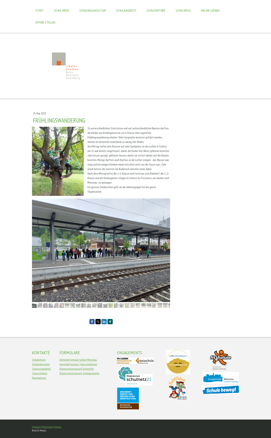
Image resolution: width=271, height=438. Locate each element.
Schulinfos (183, 10)
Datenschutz (48, 427)
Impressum (36, 427)
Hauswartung (39, 378)
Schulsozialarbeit (41, 369)
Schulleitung (39, 360)
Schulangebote (126, 10)
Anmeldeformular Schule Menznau (78, 360)
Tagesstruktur (39, 373)
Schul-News (61, 10)
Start (39, 10)
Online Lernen (210, 10)
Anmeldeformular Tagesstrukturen (78, 364)
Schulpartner (156, 10)
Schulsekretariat (41, 364)
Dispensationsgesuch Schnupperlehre (79, 373)
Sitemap (58, 427)
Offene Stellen (45, 22)
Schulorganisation (92, 10)
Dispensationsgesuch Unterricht (76, 369)
